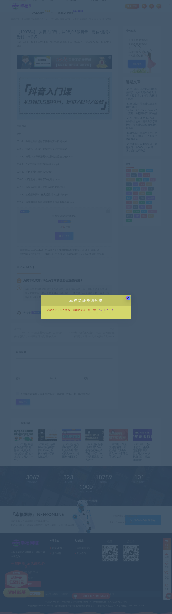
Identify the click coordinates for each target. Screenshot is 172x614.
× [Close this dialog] (128, 298)
